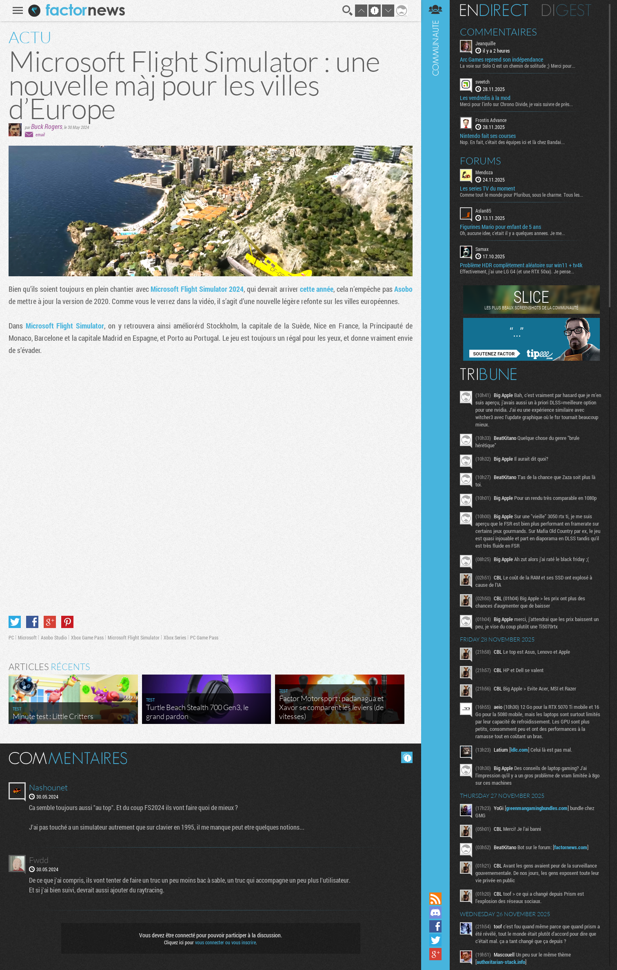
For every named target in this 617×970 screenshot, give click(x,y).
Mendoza (484, 172)
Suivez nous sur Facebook (435, 926)
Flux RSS (435, 898)
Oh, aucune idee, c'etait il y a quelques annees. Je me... (512, 233)
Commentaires (498, 32)
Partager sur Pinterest (67, 622)
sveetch (482, 81)
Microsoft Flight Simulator (65, 326)
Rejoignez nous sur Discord (435, 912)
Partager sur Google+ (50, 622)
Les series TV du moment (487, 188)
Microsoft (27, 637)
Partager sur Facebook (32, 622)
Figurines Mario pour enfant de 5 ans (500, 227)
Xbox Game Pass (87, 637)
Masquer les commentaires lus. (407, 757)
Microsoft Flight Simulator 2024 (197, 289)
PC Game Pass (204, 637)
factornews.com (570, 847)
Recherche (348, 10)
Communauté (435, 445)
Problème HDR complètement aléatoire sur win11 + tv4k (521, 265)
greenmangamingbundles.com (537, 808)
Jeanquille (485, 43)
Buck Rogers (46, 126)
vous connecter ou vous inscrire (225, 942)
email (40, 134)
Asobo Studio (54, 637)
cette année (316, 289)
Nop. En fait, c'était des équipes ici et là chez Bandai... (512, 142)
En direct (494, 10)
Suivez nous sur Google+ (435, 954)
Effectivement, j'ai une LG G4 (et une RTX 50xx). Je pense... (517, 271)
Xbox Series (175, 637)
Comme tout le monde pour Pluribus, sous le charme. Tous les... (521, 194)
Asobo (403, 289)
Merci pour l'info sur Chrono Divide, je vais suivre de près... (516, 104)
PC (11, 637)
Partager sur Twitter (15, 622)
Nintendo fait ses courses (488, 136)
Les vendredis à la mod (485, 98)
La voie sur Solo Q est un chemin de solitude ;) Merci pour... (517, 65)
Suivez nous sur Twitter (435, 940)
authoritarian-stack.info (501, 962)
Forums (480, 161)
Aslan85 (483, 210)
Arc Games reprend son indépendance (501, 59)
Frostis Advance (490, 120)
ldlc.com (519, 749)
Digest (567, 10)
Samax (481, 249)
